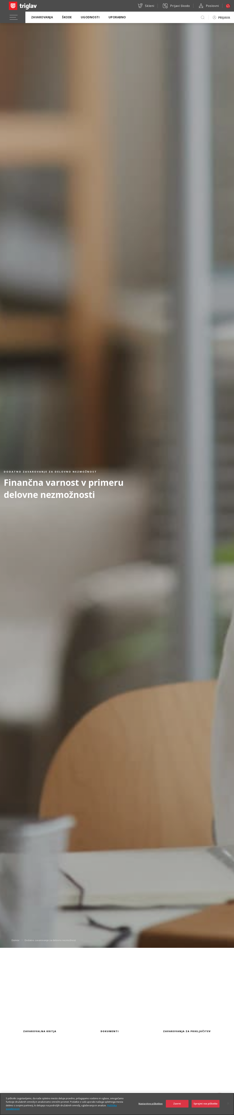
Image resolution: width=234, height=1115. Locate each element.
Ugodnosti (90, 17)
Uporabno (117, 17)
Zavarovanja (42, 17)
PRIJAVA (224, 18)
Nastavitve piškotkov (150, 1106)
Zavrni (177, 1106)
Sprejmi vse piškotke (206, 1106)
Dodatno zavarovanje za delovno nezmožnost (50, 940)
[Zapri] (228, 1107)
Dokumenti (110, 1031)
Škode (67, 17)
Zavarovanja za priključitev (187, 1031)
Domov (15, 940)
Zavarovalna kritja (39, 1031)
